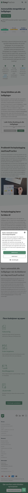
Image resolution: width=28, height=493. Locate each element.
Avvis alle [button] (14, 256)
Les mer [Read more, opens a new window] (4, 249)
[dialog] (14, 246)
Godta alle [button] (14, 252)
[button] (14, 260)
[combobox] (24, 232)
